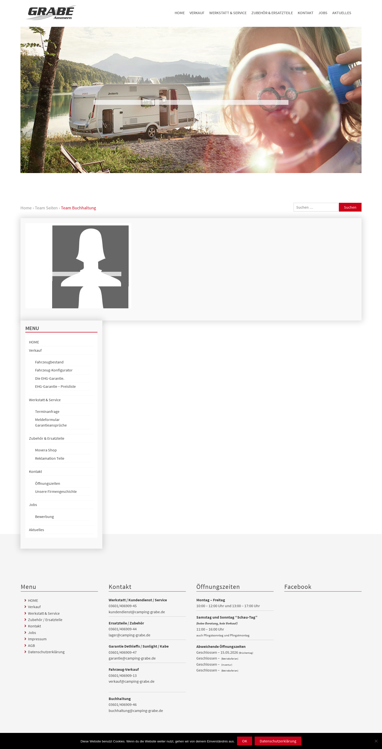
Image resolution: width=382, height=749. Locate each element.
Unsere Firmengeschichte (56, 491)
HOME (180, 12)
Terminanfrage (47, 411)
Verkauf (197, 12)
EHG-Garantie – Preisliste (55, 386)
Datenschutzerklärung (46, 651)
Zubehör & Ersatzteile (272, 12)
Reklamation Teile (49, 458)
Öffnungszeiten (47, 483)
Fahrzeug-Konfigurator (54, 370)
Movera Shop (46, 449)
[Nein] (375, 741)
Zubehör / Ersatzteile (45, 619)
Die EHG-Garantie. (49, 378)
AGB (31, 645)
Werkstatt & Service (228, 12)
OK (244, 741)
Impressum (37, 638)
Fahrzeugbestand (49, 362)
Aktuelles (341, 12)
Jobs (322, 12)
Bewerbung (44, 516)
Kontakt (306, 12)
